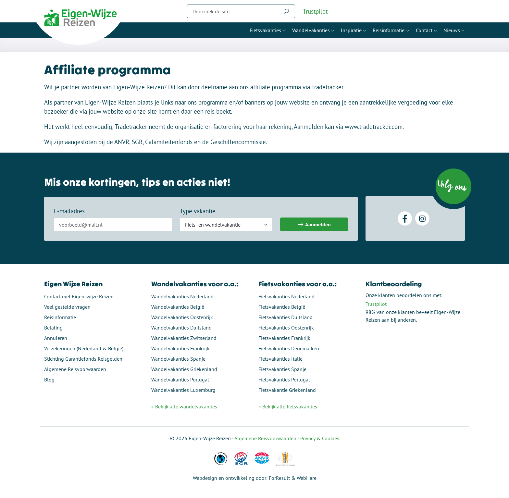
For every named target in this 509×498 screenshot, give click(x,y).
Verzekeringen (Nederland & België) (83, 348)
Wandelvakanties (311, 30)
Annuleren (55, 338)
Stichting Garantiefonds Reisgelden (83, 358)
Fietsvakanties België (281, 307)
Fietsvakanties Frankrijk (284, 338)
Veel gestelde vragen (67, 307)
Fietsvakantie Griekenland (287, 390)
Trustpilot (315, 11)
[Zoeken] (232, 11)
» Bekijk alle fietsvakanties (287, 406)
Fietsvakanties (265, 30)
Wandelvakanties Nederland (182, 296)
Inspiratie (351, 30)
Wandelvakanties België (177, 307)
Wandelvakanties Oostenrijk (182, 317)
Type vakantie (198, 211)
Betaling (53, 327)
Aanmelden (314, 224)
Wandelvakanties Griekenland (184, 369)
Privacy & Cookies (319, 438)
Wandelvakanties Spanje (178, 358)
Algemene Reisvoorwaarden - (267, 438)
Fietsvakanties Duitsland (285, 317)
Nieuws (451, 30)
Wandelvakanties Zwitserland (184, 338)
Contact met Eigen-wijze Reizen (79, 296)
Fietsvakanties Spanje (282, 369)
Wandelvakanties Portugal (180, 379)
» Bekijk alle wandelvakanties (184, 406)
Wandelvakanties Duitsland (181, 327)
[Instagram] (422, 218)
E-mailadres (69, 211)
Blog (49, 379)
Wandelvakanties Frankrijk (180, 348)
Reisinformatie (388, 30)
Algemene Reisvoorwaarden (75, 369)
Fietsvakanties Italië (280, 358)
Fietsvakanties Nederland (286, 296)
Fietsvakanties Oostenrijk (286, 327)
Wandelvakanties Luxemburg (183, 390)
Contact (424, 30)
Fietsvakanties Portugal (284, 379)
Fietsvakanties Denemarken (288, 348)
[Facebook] (405, 218)
